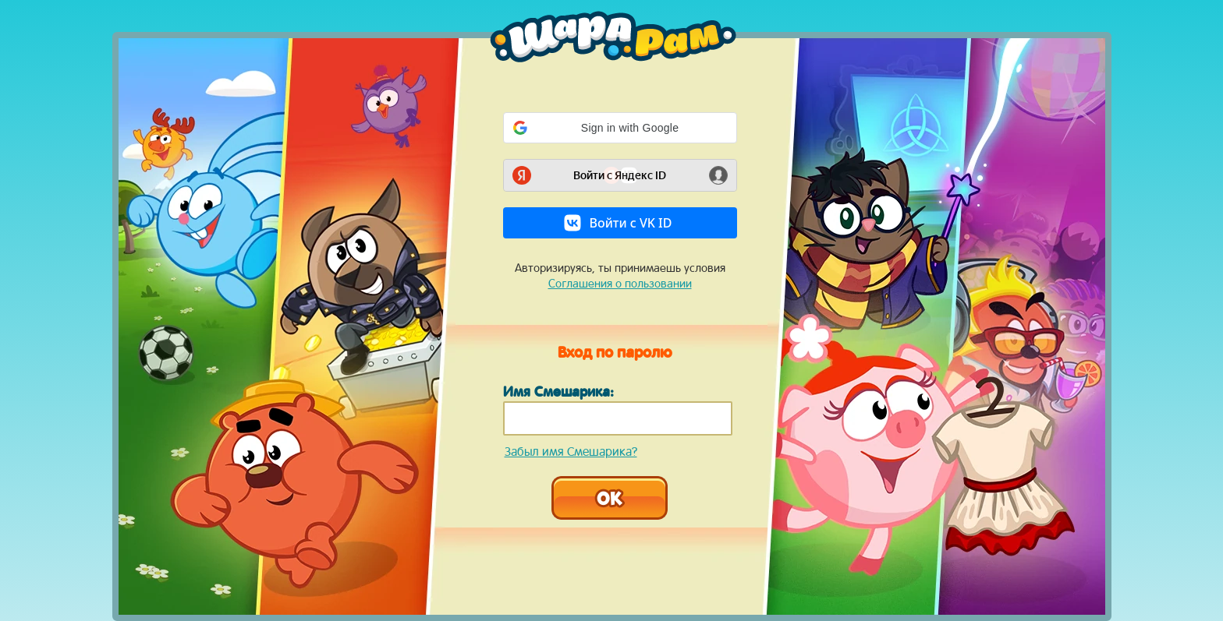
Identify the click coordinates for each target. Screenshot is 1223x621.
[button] (620, 127)
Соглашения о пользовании (620, 283)
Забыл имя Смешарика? (571, 451)
